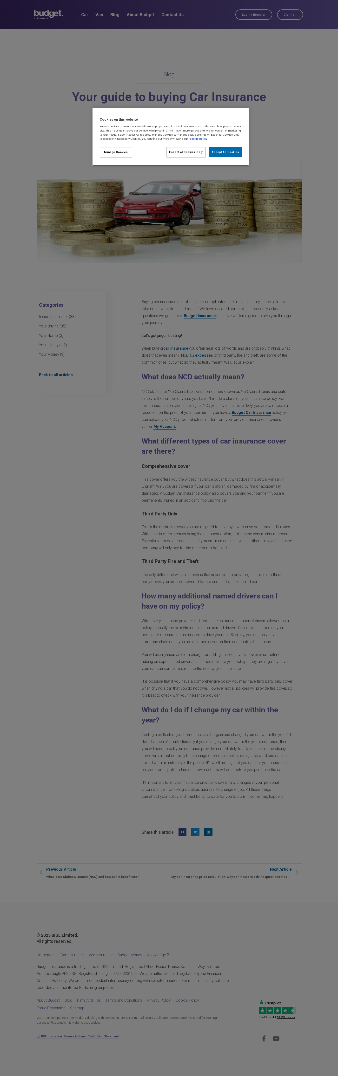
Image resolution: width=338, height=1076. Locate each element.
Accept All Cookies (225, 152)
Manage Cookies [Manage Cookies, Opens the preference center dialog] (116, 152)
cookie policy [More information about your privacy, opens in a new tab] (198, 138)
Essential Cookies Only (186, 152)
